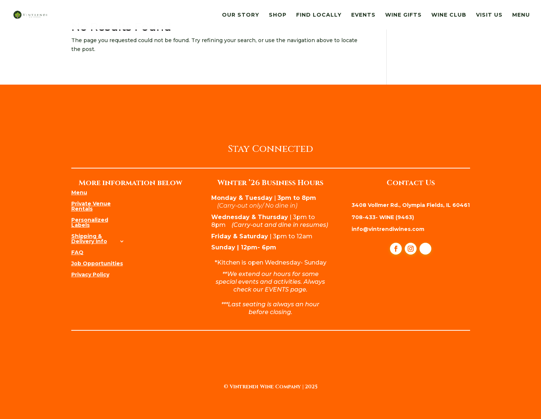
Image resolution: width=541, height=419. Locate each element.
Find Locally (319, 15)
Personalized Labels (89, 222)
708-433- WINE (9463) (383, 217)
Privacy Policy (90, 274)
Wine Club (448, 15)
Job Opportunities (97, 263)
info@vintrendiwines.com (388, 229)
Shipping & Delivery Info (89, 238)
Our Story (240, 15)
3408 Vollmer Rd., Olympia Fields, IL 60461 (411, 205)
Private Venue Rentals (91, 205)
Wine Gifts (403, 15)
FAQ (77, 252)
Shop (278, 15)
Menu (521, 15)
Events (363, 15)
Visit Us (489, 15)
